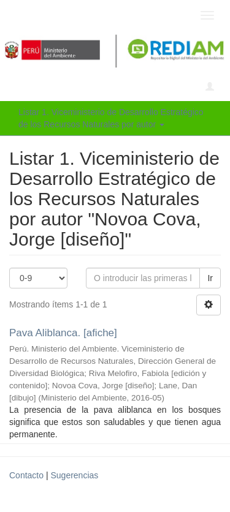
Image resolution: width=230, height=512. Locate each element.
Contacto (26, 475)
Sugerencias (74, 475)
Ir (210, 278)
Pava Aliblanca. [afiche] (63, 333)
